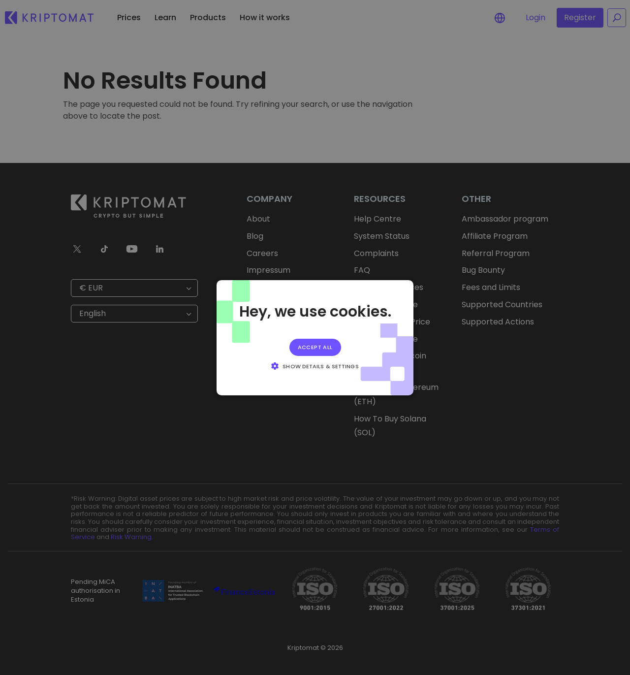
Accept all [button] (315, 347)
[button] (314, 366)
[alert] (315, 337)
